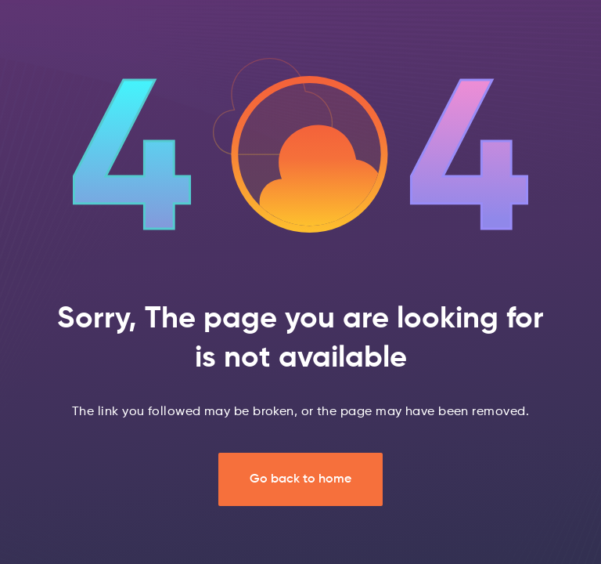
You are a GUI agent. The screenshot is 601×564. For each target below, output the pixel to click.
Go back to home (300, 479)
